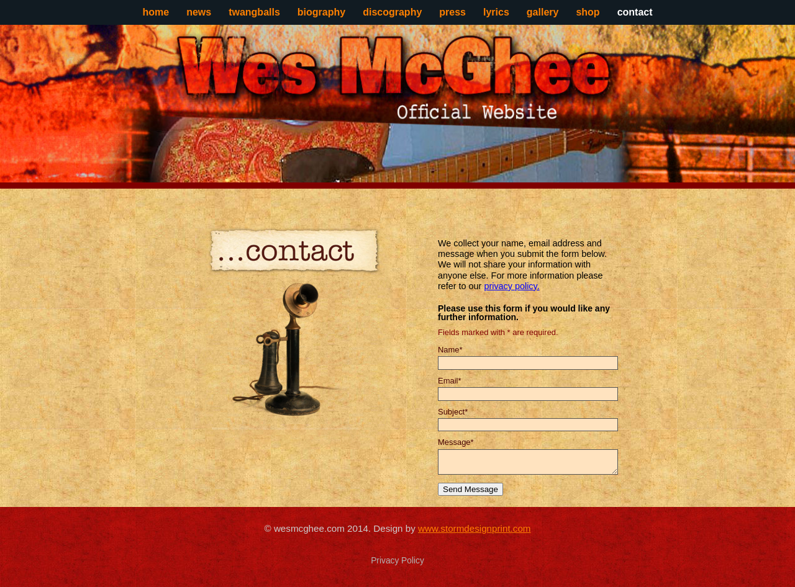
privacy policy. (511, 286)
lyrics (496, 12)
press (452, 12)
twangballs (254, 12)
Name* (450, 349)
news (198, 12)
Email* (449, 380)
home (155, 12)
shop (587, 12)
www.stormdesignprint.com (474, 528)
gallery (543, 12)
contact (635, 12)
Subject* (453, 411)
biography (321, 12)
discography (392, 12)
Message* (456, 442)
